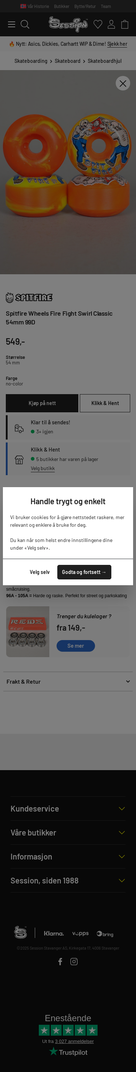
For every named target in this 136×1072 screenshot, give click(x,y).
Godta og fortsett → (84, 572)
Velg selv (40, 572)
